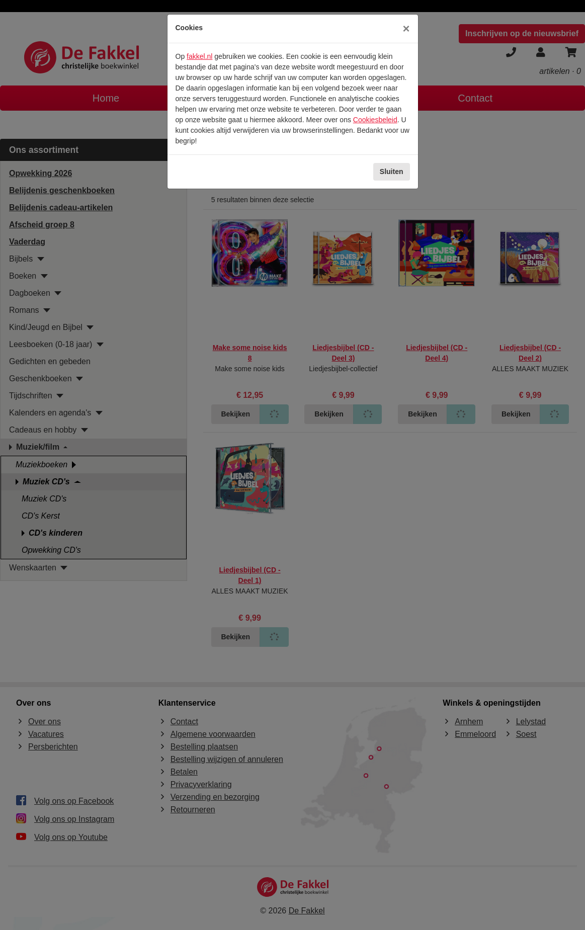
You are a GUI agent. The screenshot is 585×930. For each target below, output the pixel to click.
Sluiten (391, 171)
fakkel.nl (199, 56)
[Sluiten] (405, 29)
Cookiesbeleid (375, 120)
